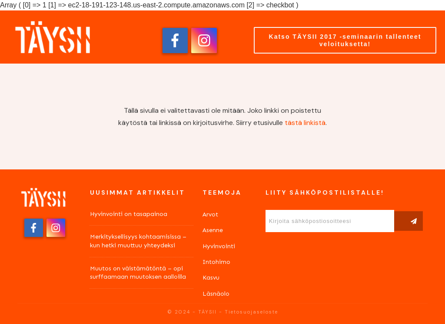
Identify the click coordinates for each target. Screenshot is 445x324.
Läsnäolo (216, 293)
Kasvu (211, 277)
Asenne (213, 230)
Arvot (210, 214)
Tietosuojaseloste (251, 312)
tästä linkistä (305, 122)
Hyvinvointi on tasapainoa (128, 214)
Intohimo (216, 262)
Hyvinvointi (219, 246)
